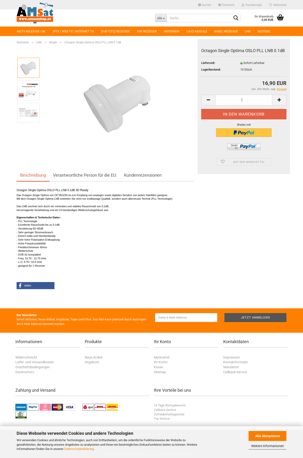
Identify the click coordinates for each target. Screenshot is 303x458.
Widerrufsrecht (26, 357)
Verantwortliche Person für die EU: (85, 175)
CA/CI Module (197, 31)
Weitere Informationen (267, 446)
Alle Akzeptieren (267, 436)
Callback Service (235, 372)
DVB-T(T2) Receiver (115, 31)
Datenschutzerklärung (79, 449)
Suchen (204, 5)
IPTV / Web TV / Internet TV (73, 31)
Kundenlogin (252, 5)
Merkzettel (277, 5)
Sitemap (160, 372)
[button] (35, 285)
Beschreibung (33, 175)
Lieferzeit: (208, 63)
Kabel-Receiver (226, 31)
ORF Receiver (147, 31)
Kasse (158, 367)
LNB (247, 31)
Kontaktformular (235, 362)
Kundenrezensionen (143, 175)
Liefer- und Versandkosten (34, 362)
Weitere (264, 31)
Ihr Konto (161, 362)
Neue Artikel (93, 357)
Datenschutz (24, 372)
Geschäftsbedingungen (32, 367)
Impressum (231, 357)
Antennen (171, 31)
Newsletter (231, 367)
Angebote (92, 362)
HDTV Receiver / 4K (31, 31)
